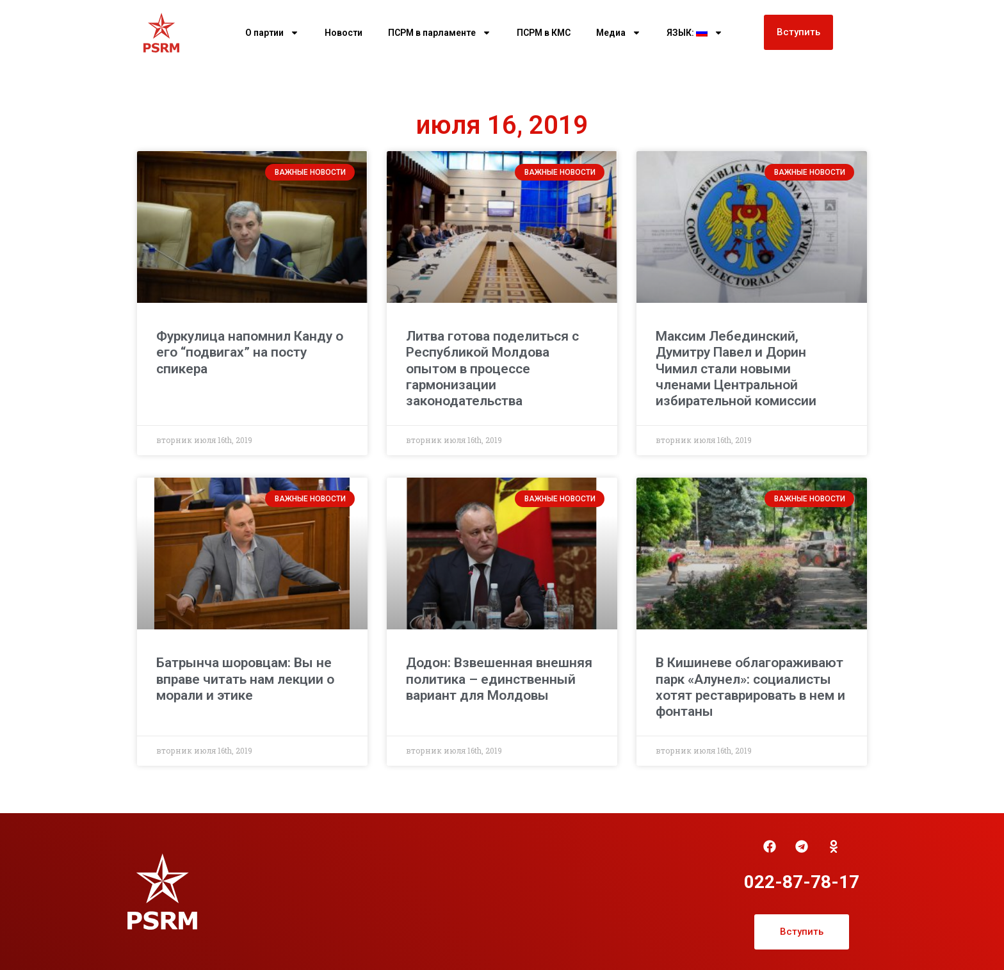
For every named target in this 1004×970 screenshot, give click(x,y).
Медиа (618, 33)
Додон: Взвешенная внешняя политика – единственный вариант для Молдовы (499, 678)
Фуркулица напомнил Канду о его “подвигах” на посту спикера (249, 352)
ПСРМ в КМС (544, 33)
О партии (272, 33)
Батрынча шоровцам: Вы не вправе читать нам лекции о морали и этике (245, 678)
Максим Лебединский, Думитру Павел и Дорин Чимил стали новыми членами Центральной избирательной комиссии (736, 368)
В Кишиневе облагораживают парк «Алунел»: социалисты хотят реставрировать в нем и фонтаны (750, 687)
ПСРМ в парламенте (439, 33)
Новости (343, 33)
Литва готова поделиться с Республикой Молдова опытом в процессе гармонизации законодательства (492, 368)
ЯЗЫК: (695, 33)
